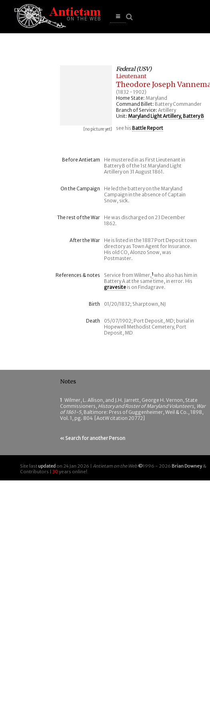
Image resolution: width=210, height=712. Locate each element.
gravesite (115, 287)
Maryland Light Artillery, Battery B (166, 116)
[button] (118, 16)
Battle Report (147, 128)
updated (47, 466)
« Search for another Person (92, 438)
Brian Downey (187, 466)
